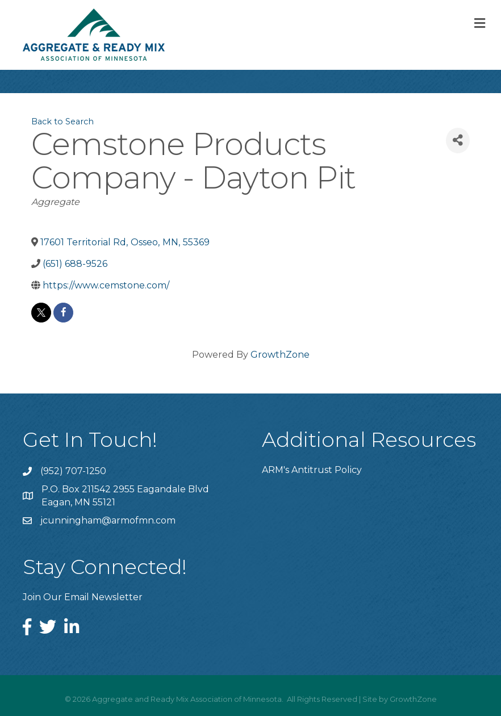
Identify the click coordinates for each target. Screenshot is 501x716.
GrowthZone (280, 354)
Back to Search (62, 121)
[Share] (458, 140)
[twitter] (41, 313)
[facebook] (63, 313)
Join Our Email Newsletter (83, 597)
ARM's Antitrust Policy (312, 469)
